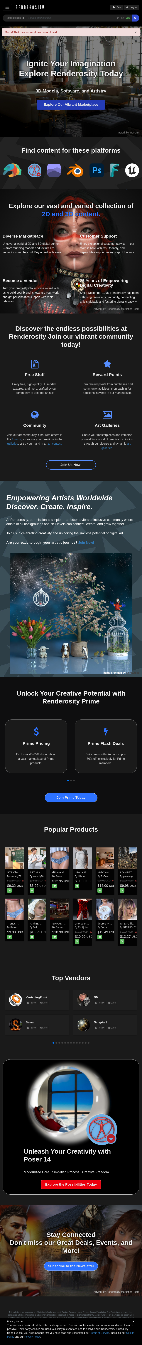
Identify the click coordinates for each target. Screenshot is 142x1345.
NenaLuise (132, 672)
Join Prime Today (71, 797)
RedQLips (83, 927)
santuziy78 (15, 876)
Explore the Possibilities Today (71, 1184)
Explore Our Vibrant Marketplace (71, 104)
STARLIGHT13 (130, 927)
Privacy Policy (32, 1336)
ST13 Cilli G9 (128, 923)
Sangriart (100, 1022)
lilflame (81, 876)
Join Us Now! (71, 465)
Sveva (58, 876)
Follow (31, 1003)
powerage (128, 876)
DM (96, 997)
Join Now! (86, 542)
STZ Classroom (16, 872)
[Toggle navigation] (7, 7)
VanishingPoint (36, 997)
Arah (35, 927)
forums (16, 439)
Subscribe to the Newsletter (71, 1266)
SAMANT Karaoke (63, 923)
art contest (55, 443)
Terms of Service (99, 1332)
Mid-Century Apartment (111, 872)
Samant (59, 927)
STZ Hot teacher (40, 872)
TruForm (105, 876)
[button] (68, 780)
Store (44, 1003)
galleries (12, 443)
